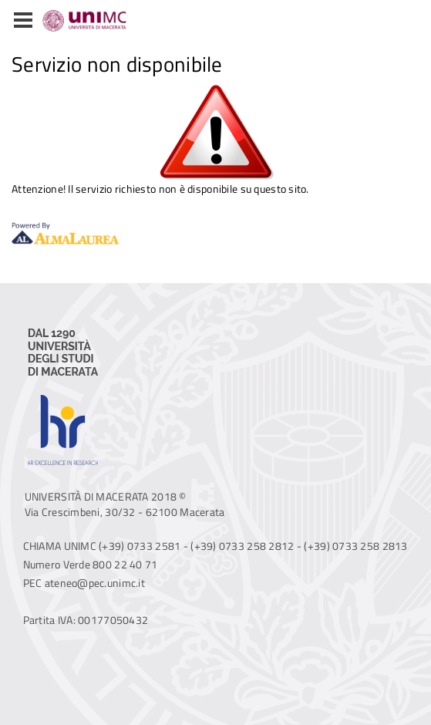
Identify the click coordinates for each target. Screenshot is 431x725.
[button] (23, 21)
